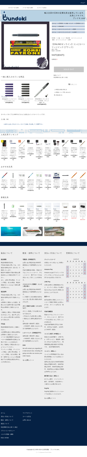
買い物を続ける (57, 95)
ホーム (54, 23)
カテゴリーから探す (12, 7)
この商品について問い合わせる (61, 92)
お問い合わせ (27, 420)
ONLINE (61, 26)
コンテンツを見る (40, 7)
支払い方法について (7, 416)
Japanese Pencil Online (45, 452)
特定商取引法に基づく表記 (61, 77)
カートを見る (27, 416)
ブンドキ (38, 452)
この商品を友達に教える (59, 89)
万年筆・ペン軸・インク (66, 23)
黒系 (74, 29)
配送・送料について (7, 420)
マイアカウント (27, 413)
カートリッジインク (64, 29)
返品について (57, 75)
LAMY (75, 32)
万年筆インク (79, 23)
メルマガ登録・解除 (7, 434)
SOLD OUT (69, 69)
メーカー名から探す (26, 7)
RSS (2, 438)
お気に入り (72, 84)
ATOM (7, 438)
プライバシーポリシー (8, 430)
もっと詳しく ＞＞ (28, 360)
